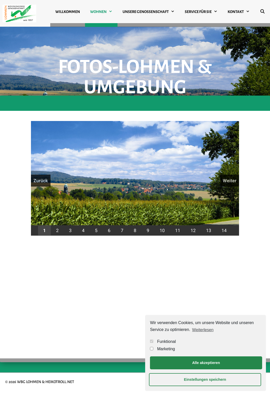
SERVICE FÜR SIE (204, 11)
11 (177, 230)
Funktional (163, 341)
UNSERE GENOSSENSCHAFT (151, 11)
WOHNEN (103, 11)
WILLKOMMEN (67, 12)
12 (193, 230)
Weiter (230, 180)
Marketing (162, 349)
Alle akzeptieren (206, 363)
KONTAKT (241, 11)
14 (224, 230)
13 (208, 230)
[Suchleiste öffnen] (262, 13)
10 (162, 230)
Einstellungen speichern (205, 379)
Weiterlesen (202, 330)
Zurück (40, 180)
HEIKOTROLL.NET (59, 382)
